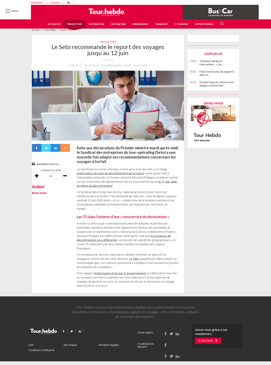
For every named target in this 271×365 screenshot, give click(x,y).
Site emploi (70, 345)
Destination (118, 24)
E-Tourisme (181, 24)
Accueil (35, 30)
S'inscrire (206, 341)
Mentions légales (109, 345)
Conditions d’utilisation (41, 350)
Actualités (54, 24)
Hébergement (140, 24)
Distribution (96, 24)
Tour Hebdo (49, 30)
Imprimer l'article (48, 164)
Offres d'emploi (204, 24)
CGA (30, 345)
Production (74, 24)
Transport (161, 24)
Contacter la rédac (51, 170)
